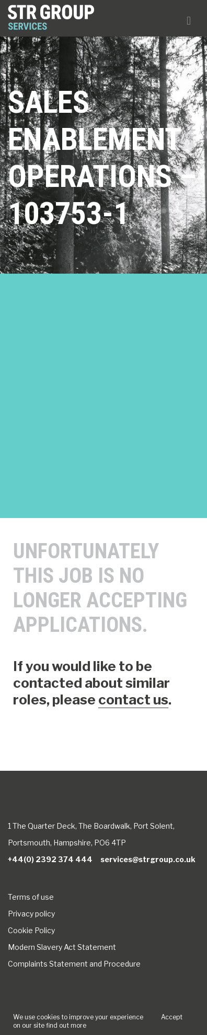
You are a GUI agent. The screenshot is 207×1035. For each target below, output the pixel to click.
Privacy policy (31, 913)
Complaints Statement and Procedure (74, 963)
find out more (66, 1025)
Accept (171, 1017)
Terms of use (31, 896)
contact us (133, 699)
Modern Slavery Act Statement (62, 947)
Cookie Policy (31, 930)
